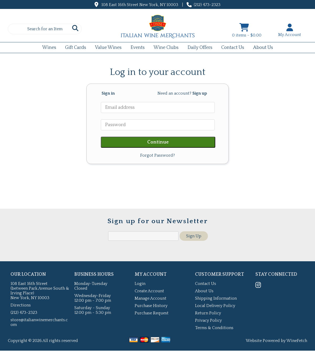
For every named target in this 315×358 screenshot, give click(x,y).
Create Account (149, 291)
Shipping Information (216, 298)
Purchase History (151, 305)
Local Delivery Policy (215, 305)
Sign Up (193, 236)
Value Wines (108, 47)
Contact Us (232, 47)
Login (140, 283)
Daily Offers (198, 48)
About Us (261, 48)
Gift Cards (74, 48)
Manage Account (150, 298)
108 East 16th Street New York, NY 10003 (139, 4)
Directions (20, 305)
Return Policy (208, 313)
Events (136, 48)
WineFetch (296, 340)
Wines (47, 48)
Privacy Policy (208, 320)
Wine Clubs (164, 48)
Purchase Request (152, 313)
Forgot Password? (157, 155)
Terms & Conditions (214, 327)
